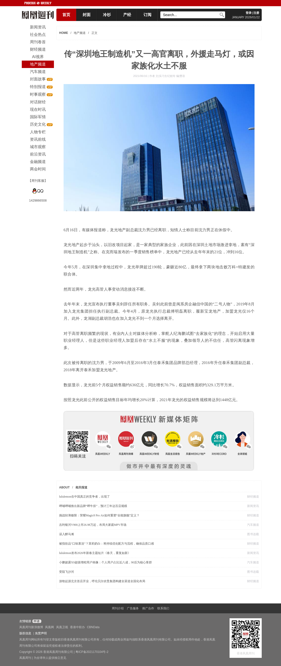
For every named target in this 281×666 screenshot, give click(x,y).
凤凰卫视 (62, 627)
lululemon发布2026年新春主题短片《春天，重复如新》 (95, 553)
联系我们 (163, 608)
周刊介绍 (118, 608)
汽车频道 (253, 525)
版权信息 (25, 633)
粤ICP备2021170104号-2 (91, 652)
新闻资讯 (253, 506)
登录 (249, 13)
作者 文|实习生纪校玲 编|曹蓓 (167, 75)
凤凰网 (49, 627)
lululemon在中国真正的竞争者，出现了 (84, 496)
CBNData (93, 627)
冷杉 (107, 15)
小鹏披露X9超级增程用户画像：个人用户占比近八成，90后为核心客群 (105, 562)
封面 (87, 15)
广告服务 (133, 608)
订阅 (147, 15)
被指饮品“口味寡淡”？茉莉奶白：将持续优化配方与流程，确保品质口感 (106, 543)
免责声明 (41, 633)
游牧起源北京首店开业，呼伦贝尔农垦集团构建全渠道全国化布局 (102, 581)
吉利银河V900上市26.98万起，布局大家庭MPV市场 (92, 525)
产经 (127, 15)
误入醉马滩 (66, 534)
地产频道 (80, 33)
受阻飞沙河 (66, 572)
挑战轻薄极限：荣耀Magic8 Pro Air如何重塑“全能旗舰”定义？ (99, 515)
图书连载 (253, 534)
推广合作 (148, 608)
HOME (63, 33)
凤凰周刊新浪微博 (31, 627)
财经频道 (253, 496)
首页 (66, 15)
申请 (36, 621)
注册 (256, 13)
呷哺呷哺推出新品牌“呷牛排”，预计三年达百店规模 (93, 506)
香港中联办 (77, 627)
